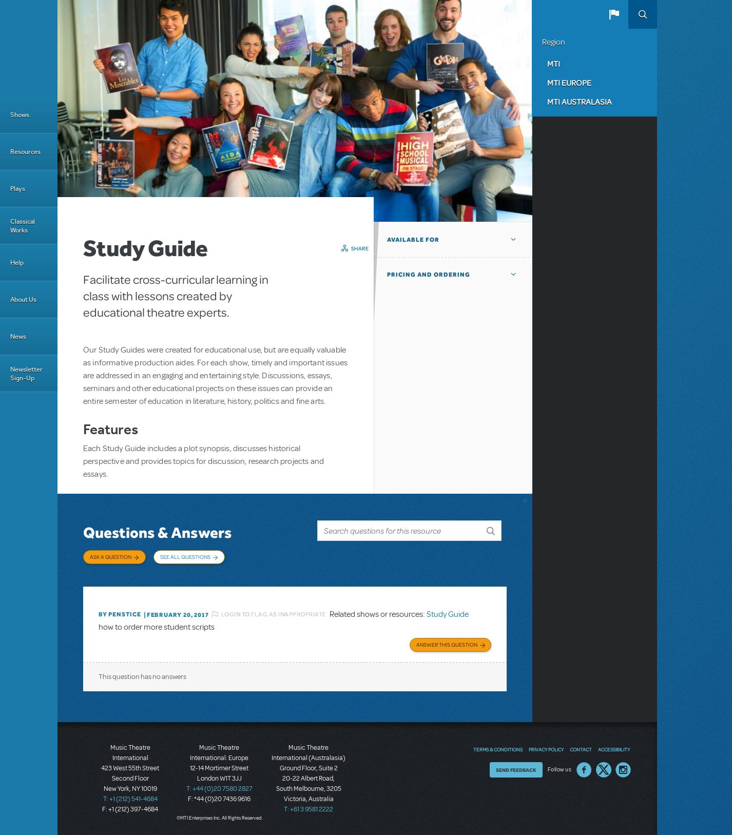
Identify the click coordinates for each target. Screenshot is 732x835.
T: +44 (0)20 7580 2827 (219, 789)
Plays (17, 188)
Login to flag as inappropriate (273, 614)
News (18, 336)
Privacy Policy (546, 749)
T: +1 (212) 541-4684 (130, 799)
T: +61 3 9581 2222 (308, 809)
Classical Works (22, 226)
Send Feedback (516, 770)
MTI (553, 64)
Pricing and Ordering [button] (428, 274)
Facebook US (584, 770)
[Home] (28, 48)
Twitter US (603, 770)
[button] (614, 14)
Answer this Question (446, 644)
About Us (23, 299)
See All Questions (185, 556)
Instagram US (623, 770)
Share (360, 248)
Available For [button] (413, 239)
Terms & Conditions (498, 749)
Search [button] (642, 14)
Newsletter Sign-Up (26, 373)
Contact (581, 749)
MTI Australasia (579, 101)
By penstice (120, 614)
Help (17, 262)
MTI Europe (569, 82)
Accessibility (614, 749)
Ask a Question (110, 556)
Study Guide (448, 614)
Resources (25, 151)
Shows (19, 114)
